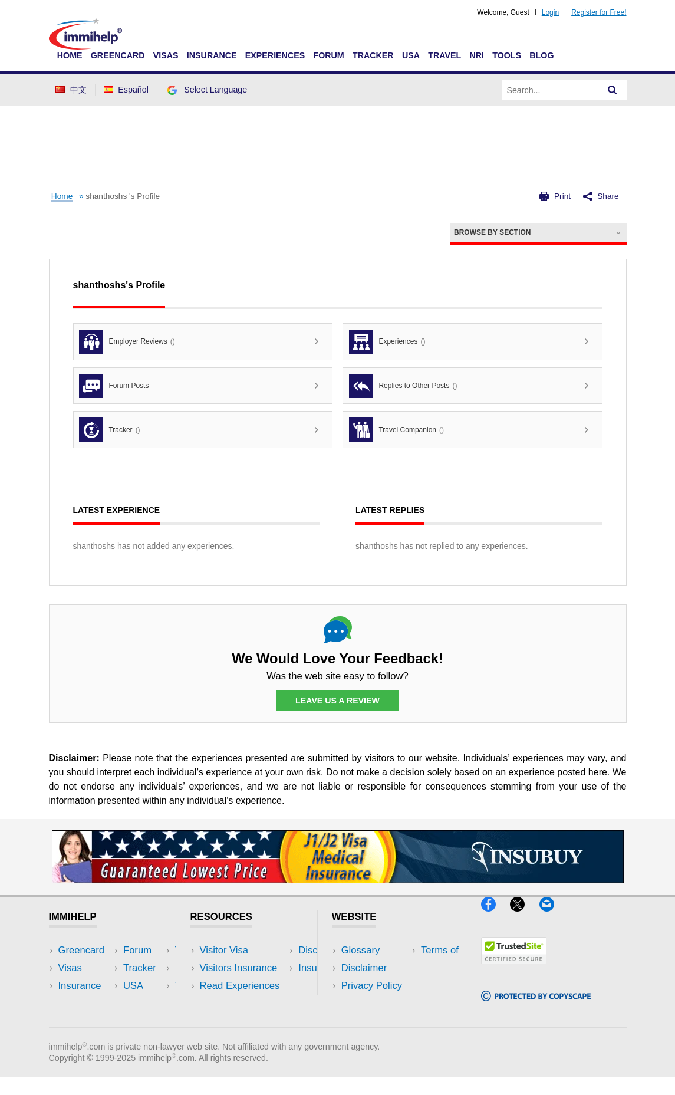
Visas (166, 55)
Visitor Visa (224, 950)
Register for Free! (598, 12)
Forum (328, 55)
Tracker (373, 55)
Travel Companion (396, 429)
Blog (541, 55)
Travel (444, 55)
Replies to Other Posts (403, 386)
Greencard (118, 55)
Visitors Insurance (239, 968)
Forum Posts (114, 386)
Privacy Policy (371, 985)
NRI (476, 55)
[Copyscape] (536, 1006)
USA (411, 55)
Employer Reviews (126, 342)
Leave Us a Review (337, 700)
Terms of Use (370, 1003)
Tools (506, 55)
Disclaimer (364, 968)
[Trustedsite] (513, 969)
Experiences (275, 55)
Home (70, 55)
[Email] (552, 916)
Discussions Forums (244, 1003)
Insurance (212, 55)
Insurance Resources (246, 1021)
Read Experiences (240, 985)
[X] (524, 916)
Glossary (360, 950)
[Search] (612, 90)
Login (550, 12)
